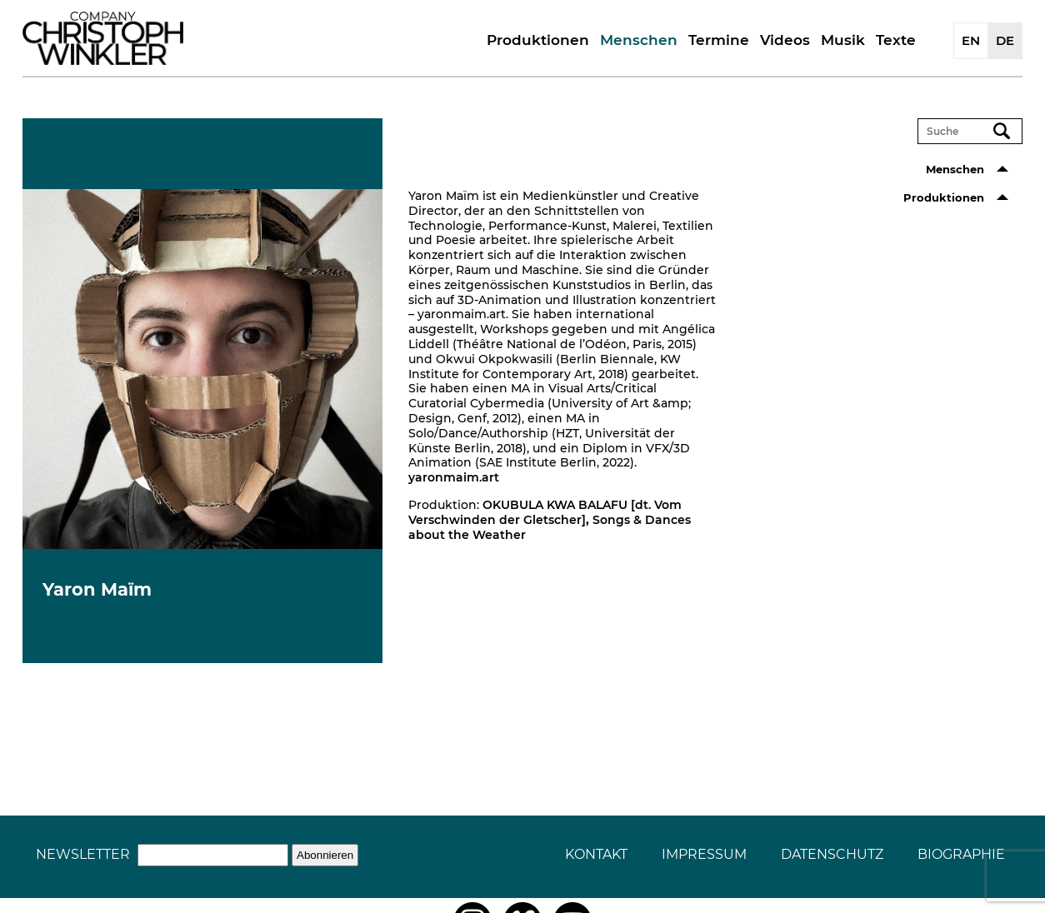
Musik (843, 40)
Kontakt (596, 854)
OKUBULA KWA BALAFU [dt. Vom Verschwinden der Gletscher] (545, 512)
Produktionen (538, 40)
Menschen (639, 40)
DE (1005, 40)
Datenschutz (832, 854)
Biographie (961, 854)
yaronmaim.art (453, 477)
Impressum (704, 854)
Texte (896, 40)
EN (971, 40)
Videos (785, 40)
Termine (718, 40)
